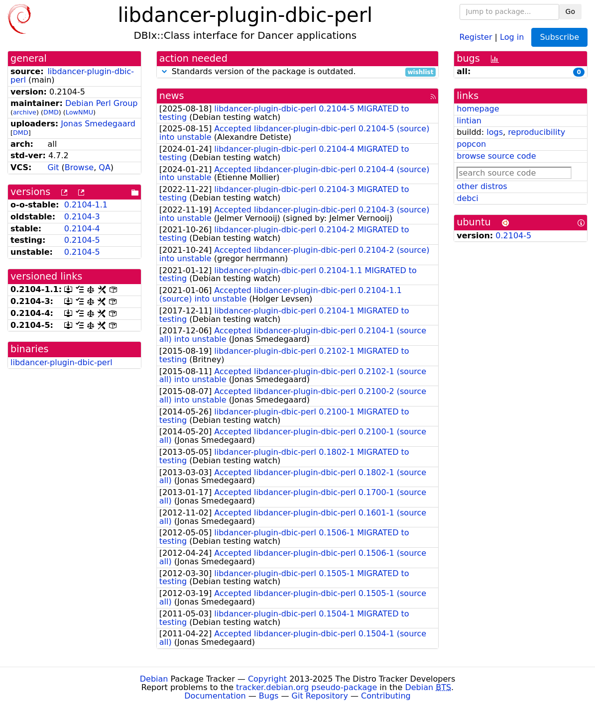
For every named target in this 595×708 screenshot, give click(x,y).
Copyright (267, 679)
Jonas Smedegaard (98, 123)
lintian (469, 120)
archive (24, 112)
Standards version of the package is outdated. (297, 72)
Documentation (214, 696)
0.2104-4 (82, 228)
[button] (164, 71)
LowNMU (79, 112)
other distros (482, 186)
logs (494, 132)
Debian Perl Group (101, 103)
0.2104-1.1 (86, 204)
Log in (512, 36)
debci (467, 198)
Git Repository (320, 696)
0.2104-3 (82, 216)
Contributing (386, 696)
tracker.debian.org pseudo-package (306, 687)
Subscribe (559, 37)
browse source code (496, 156)
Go (570, 11)
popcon (471, 144)
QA (105, 167)
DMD (51, 112)
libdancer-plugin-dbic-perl (72, 76)
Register (476, 36)
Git (53, 167)
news (171, 95)
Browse (79, 167)
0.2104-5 (82, 240)
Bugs (269, 696)
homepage (478, 108)
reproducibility (536, 132)
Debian (154, 679)
